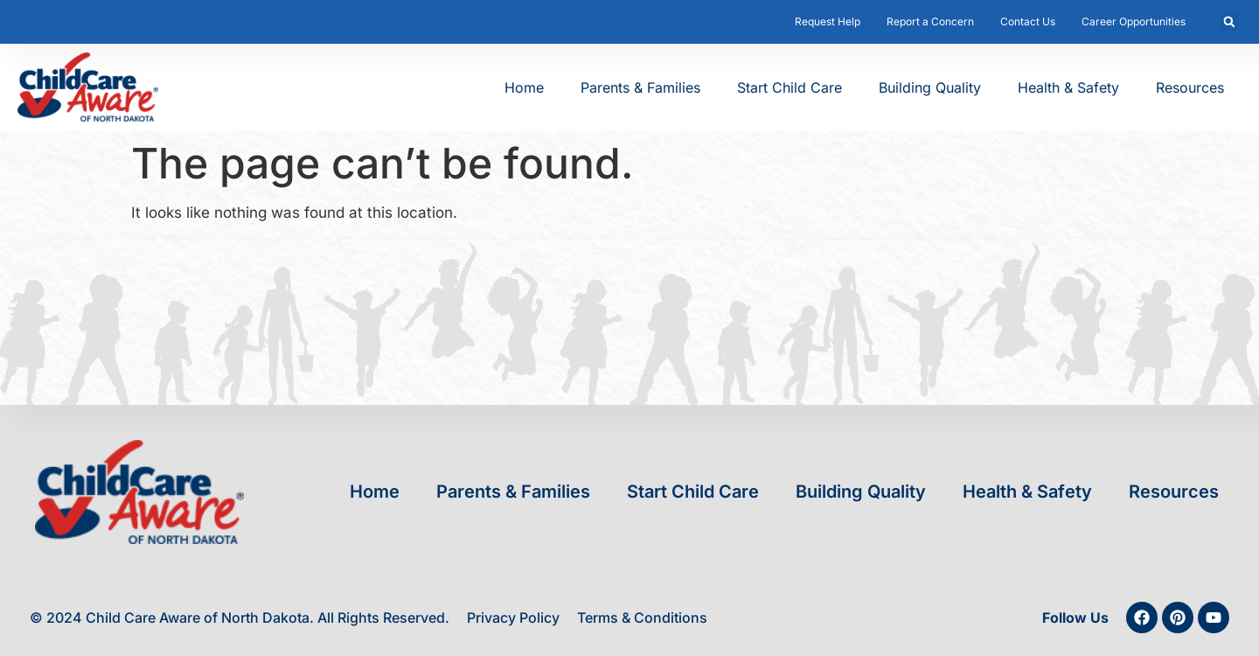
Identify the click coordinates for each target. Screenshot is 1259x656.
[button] (1229, 22)
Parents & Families (640, 87)
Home (524, 87)
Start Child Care (789, 87)
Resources (1190, 87)
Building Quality (930, 87)
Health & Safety (1068, 87)
